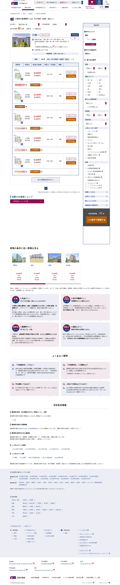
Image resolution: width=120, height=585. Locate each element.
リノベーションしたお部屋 (96, 152)
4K (100, 92)
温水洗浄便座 (92, 158)
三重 (15, 539)
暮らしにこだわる (90, 201)
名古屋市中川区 (34, 478)
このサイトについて (104, 582)
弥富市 (84, 482)
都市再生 (79, 577)
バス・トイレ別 (92, 131)
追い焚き (90, 146)
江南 (14, 420)
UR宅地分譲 (56, 577)
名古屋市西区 (53, 476)
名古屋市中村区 (62, 476)
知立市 (61, 482)
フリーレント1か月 (96, 185)
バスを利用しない (93, 107)
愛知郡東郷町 (98, 482)
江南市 (39, 482)
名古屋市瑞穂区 (93, 476)
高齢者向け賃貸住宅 (91, 205)
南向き (90, 149)
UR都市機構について (93, 577)
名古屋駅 (23, 457)
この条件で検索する (96, 220)
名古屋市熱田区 (31, 449)
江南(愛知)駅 (32, 428)
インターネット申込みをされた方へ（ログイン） (95, 553)
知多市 (56, 482)
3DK (100, 89)
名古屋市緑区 (65, 478)
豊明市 (73, 482)
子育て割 (90, 174)
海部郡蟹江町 (23, 484)
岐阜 (15, 533)
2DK (89, 86)
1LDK (89, 83)
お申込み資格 (50, 536)
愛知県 (31, 13)
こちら (51, 47)
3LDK (89, 92)
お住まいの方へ (85, 550)
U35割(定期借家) (93, 168)
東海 (24, 13)
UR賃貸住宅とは (31, 530)
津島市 (28, 482)
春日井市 (21, 482)
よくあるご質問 (84, 530)
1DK (100, 80)
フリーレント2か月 (96, 188)
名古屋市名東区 (74, 478)
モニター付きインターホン (96, 143)
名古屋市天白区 (85, 478)
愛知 (15, 536)
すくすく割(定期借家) (94, 171)
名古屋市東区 (66, 449)
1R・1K (90, 80)
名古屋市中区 (54, 449)
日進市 (78, 482)
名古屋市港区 (44, 478)
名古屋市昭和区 (83, 476)
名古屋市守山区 (54, 478)
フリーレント (92, 183)
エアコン (90, 140)
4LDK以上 (102, 95)
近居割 (90, 165)
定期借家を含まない (94, 180)
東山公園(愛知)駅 (34, 457)
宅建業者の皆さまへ (86, 545)
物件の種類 (31, 539)
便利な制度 (31, 536)
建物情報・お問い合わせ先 (54, 53)
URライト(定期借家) (94, 177)
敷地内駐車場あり (93, 137)
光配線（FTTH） (93, 155)
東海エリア (28, 526)
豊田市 (33, 482)
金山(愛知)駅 (59, 457)
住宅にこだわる (90, 196)
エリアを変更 (90, 44)
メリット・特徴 (32, 533)
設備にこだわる (90, 192)
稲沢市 (50, 482)
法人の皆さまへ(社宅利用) (88, 543)
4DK (89, 95)
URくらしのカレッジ (87, 534)
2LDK (100, 86)
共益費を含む (91, 72)
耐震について (31, 542)
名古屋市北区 (43, 449)
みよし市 (90, 482)
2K (100, 83)
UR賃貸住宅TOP (15, 13)
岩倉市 (67, 482)
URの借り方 (70, 392)
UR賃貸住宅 (45, 577)
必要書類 (49, 533)
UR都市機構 (35, 577)
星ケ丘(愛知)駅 (47, 457)
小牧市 (45, 482)
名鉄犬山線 (23, 428)
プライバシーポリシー (88, 582)
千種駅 (15, 457)
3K (88, 89)
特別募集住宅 (84, 540)
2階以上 (90, 134)
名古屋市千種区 (18, 449)
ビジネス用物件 (68, 577)
